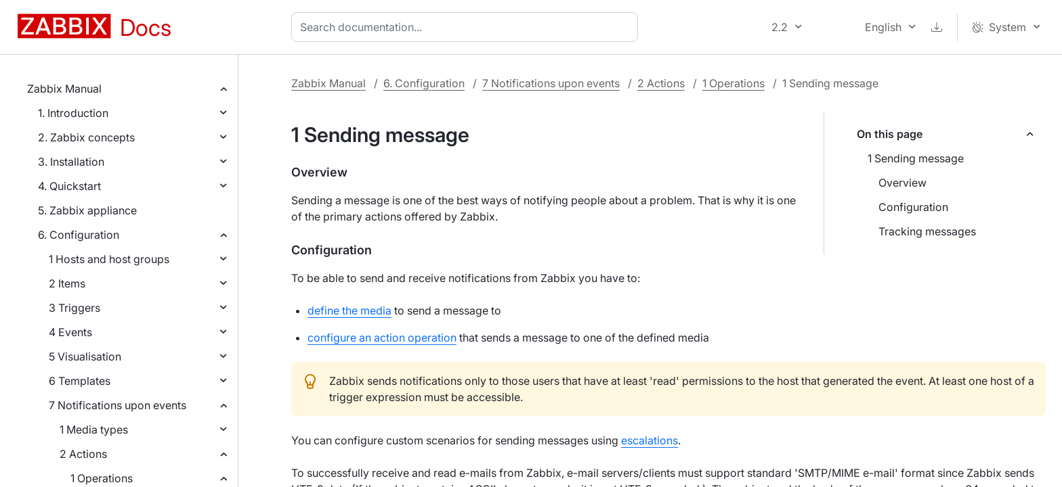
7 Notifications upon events (117, 405)
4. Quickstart (69, 186)
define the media (349, 310)
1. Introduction (73, 113)
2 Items (67, 283)
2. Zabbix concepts (86, 137)
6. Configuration (78, 234)
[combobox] (467, 27)
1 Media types (94, 429)
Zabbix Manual (64, 88)
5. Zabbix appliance (87, 210)
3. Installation (71, 161)
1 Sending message (916, 158)
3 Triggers (74, 308)
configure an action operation (381, 337)
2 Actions (83, 454)
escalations (649, 440)
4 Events (70, 332)
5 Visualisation (85, 356)
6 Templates (79, 381)
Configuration (913, 207)
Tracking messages (927, 231)
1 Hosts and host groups (109, 259)
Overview (902, 182)
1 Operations (101, 478)
